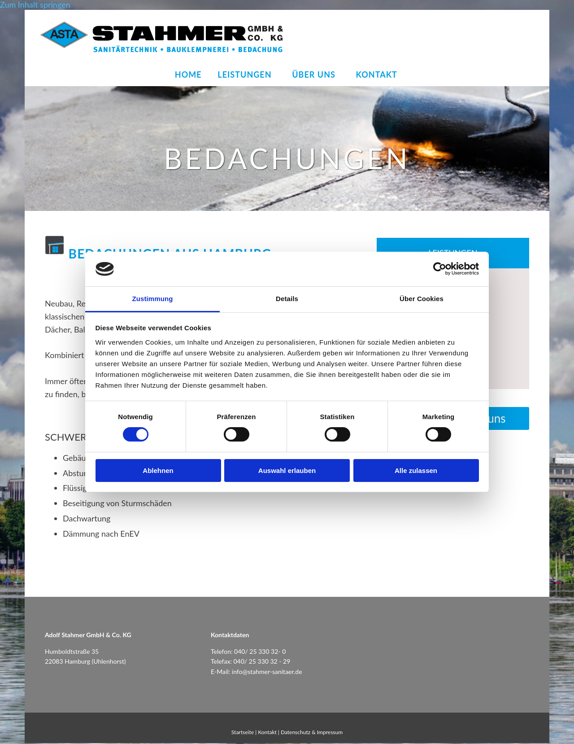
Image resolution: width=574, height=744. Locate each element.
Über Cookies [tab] (422, 298)
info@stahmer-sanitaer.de (267, 672)
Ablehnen (158, 470)
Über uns (316, 75)
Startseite (242, 733)
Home (186, 75)
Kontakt (380, 75)
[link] (247, 75)
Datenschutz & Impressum (312, 733)
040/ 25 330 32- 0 (260, 652)
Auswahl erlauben (287, 470)
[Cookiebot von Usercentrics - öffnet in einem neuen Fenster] (439, 269)
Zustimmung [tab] (152, 298)
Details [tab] (287, 298)
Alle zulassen (416, 470)
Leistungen (244, 75)
